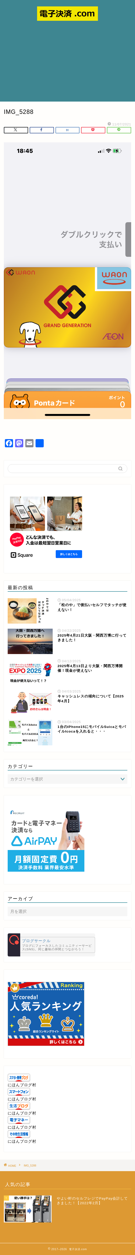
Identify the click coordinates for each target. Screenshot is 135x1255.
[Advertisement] (67, 63)
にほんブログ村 (22, 1085)
